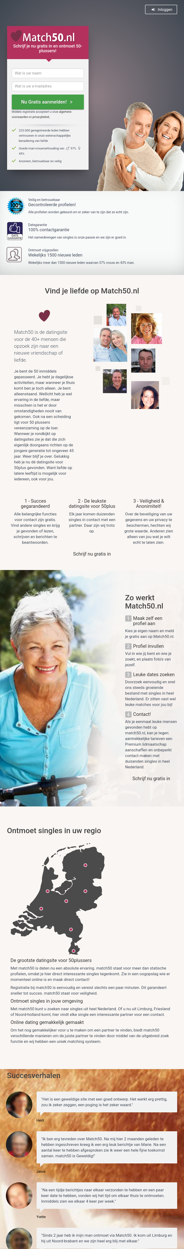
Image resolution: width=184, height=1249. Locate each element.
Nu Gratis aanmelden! (46, 102)
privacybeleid (41, 117)
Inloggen (162, 9)
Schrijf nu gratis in (92, 554)
